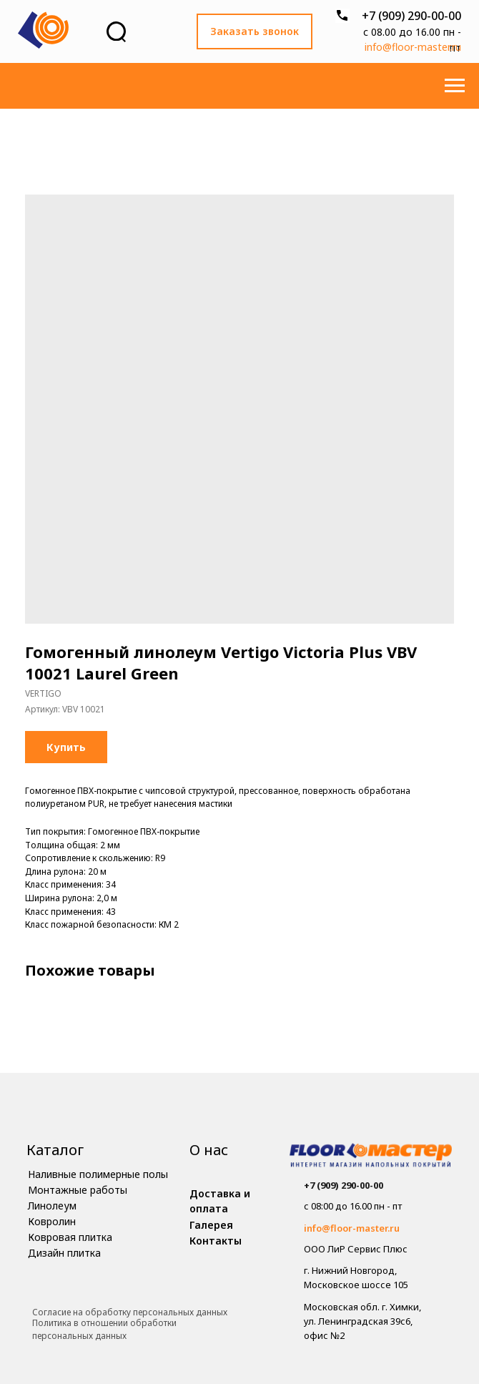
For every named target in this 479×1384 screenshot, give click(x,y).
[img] (371, 1157)
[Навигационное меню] (455, 86)
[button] (254, 31)
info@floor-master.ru (413, 47)
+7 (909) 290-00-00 (411, 16)
